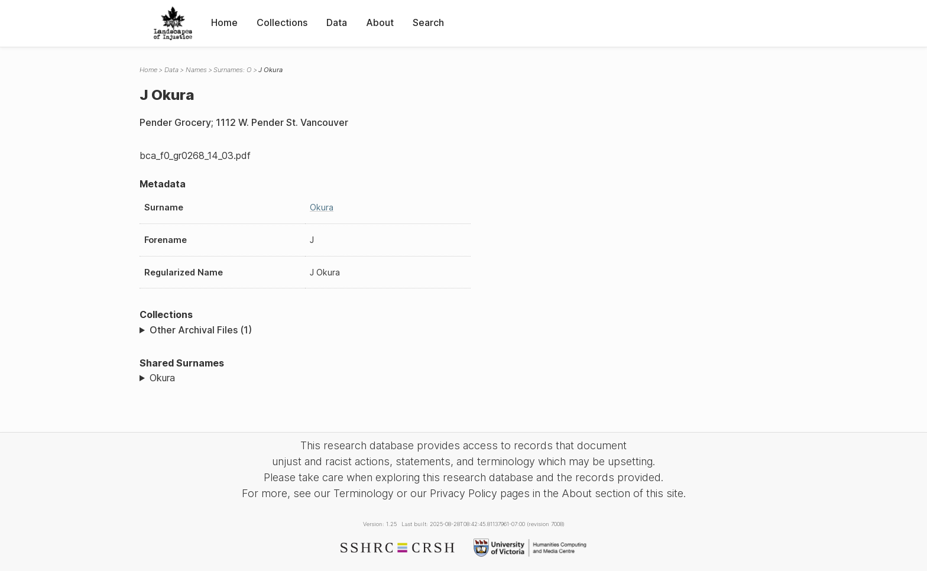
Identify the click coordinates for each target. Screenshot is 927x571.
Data (336, 22)
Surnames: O (232, 70)
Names (196, 70)
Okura (321, 207)
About (380, 22)
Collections (282, 22)
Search (428, 22)
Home (224, 22)
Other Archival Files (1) (201, 330)
